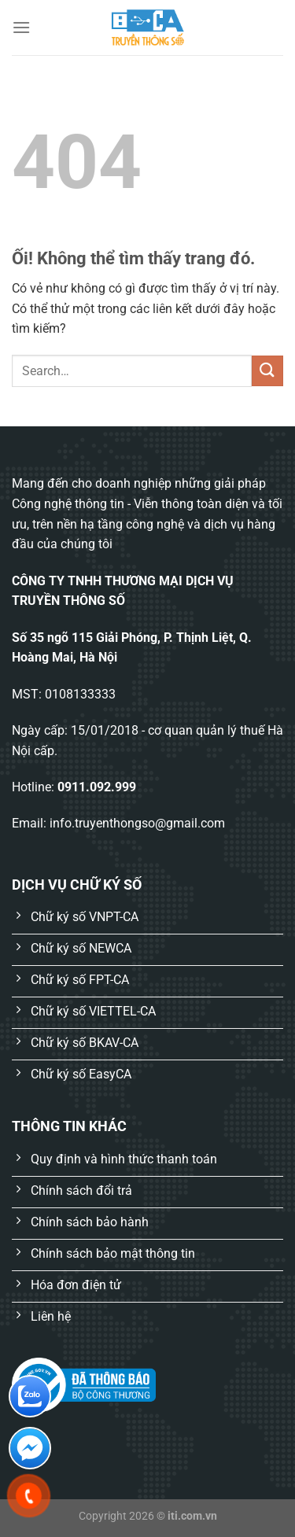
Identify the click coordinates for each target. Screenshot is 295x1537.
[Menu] (21, 27)
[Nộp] (267, 371)
